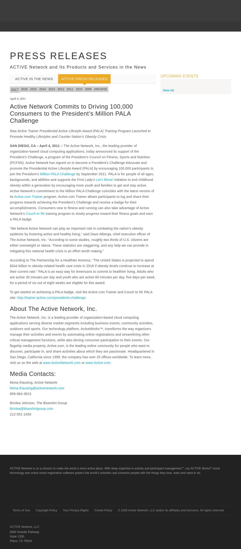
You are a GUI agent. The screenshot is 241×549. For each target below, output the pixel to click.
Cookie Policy (103, 510)
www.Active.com (98, 363)
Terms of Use (21, 510)
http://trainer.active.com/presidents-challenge (51, 298)
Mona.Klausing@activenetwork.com (37, 388)
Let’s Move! (104, 180)
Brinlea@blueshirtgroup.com (31, 409)
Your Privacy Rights (76, 510)
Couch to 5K (35, 214)
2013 (51, 89)
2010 (79, 89)
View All (168, 90)
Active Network (27, 497)
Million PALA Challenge (58, 174)
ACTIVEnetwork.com (28, 7)
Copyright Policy (46, 510)
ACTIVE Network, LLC (24, 527)
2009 (88, 89)
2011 (70, 89)
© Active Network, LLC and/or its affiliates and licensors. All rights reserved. (171, 510)
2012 (61, 89)
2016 (24, 89)
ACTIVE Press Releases (84, 79)
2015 (33, 89)
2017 (15, 90)
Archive (100, 89)
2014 (42, 89)
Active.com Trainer (28, 197)
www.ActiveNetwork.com (61, 363)
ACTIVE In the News (34, 79)
